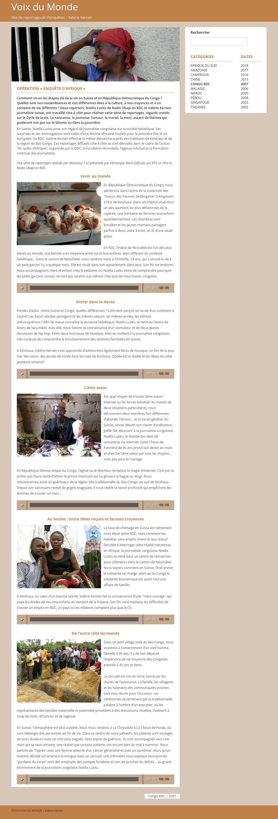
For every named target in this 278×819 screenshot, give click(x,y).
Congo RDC (200, 84)
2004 (244, 98)
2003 (244, 102)
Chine (195, 79)
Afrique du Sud (204, 65)
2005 (244, 93)
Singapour (200, 102)
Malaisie (198, 88)
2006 (244, 88)
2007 (244, 84)
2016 (244, 74)
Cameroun (200, 74)
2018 (244, 65)
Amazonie (199, 70)
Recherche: (200, 32)
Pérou (196, 98)
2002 (244, 107)
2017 (244, 70)
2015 (244, 79)
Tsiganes (198, 107)
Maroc (196, 93)
